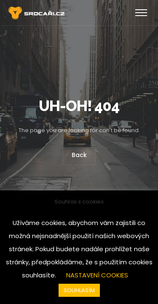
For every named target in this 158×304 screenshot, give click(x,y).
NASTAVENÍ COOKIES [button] (97, 275)
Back (79, 155)
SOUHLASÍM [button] (79, 290)
